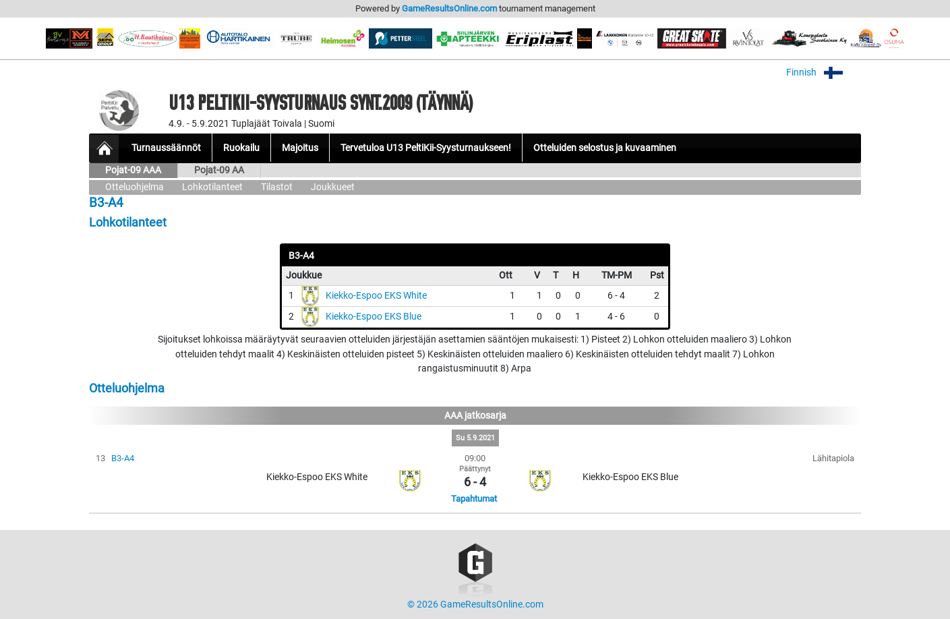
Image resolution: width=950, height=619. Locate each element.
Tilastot (277, 187)
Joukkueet (333, 187)
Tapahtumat (474, 499)
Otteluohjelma (134, 187)
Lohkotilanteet (212, 187)
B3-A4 (122, 458)
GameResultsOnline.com (449, 8)
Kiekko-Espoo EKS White (376, 295)
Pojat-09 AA (219, 170)
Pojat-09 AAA (133, 170)
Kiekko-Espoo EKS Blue (373, 316)
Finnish (823, 72)
